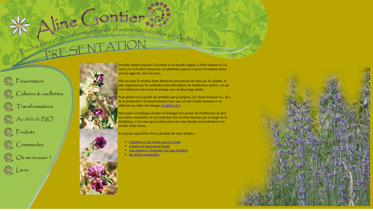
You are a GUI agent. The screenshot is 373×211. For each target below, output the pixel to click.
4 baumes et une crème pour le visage (155, 142)
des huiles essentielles (144, 154)
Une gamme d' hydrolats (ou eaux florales (158, 150)
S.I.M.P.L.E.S (170, 105)
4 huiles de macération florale (149, 146)
